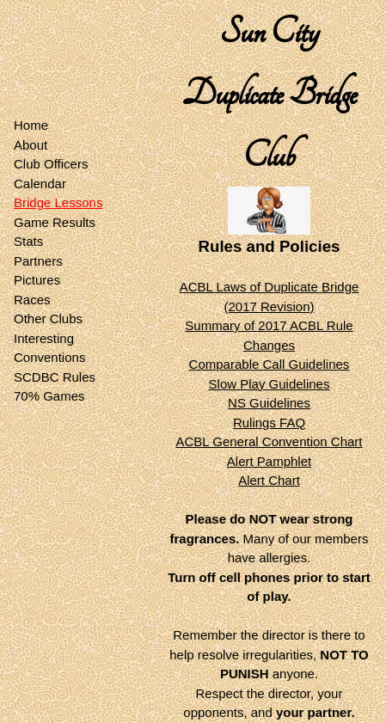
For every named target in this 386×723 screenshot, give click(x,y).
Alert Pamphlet (269, 461)
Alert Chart (269, 480)
